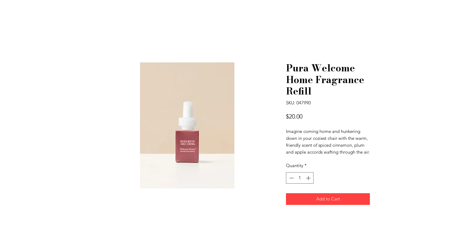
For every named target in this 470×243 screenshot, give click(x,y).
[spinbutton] (300, 178)
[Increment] (309, 178)
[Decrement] (291, 178)
